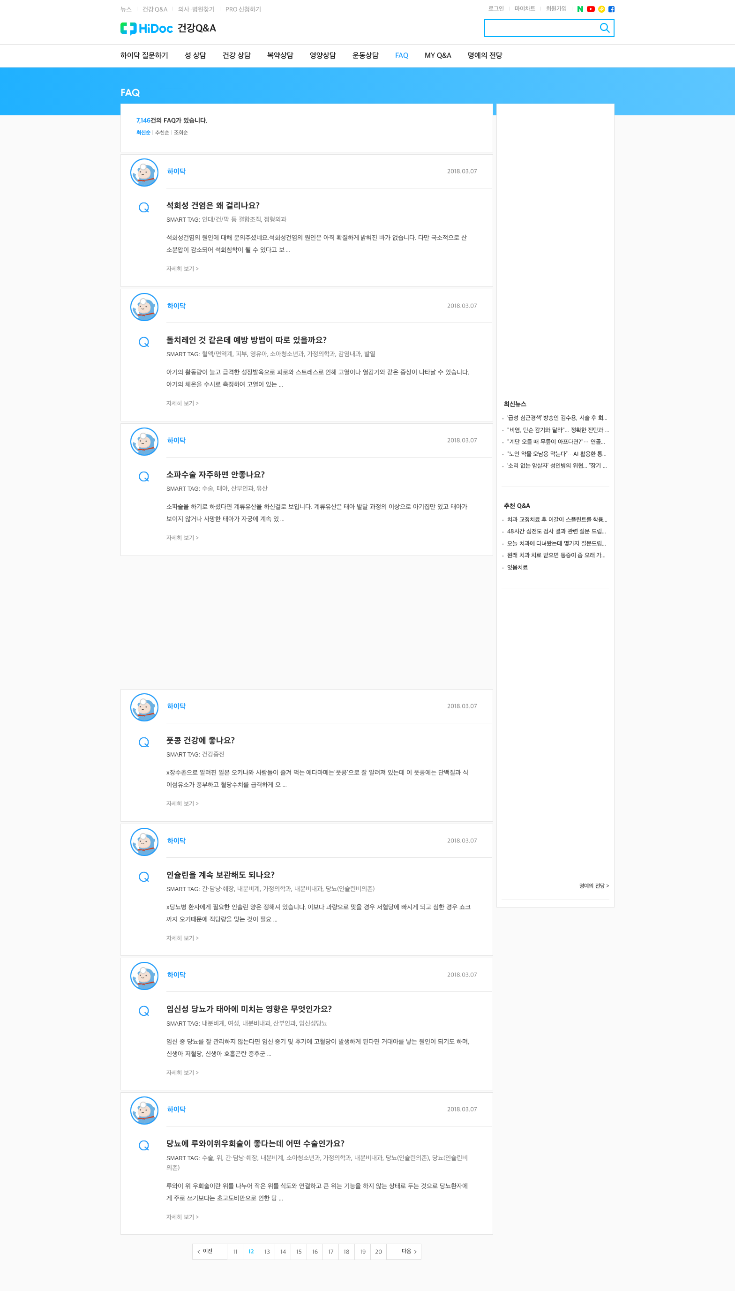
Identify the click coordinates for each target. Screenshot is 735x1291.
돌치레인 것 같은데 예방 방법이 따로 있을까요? (246, 340)
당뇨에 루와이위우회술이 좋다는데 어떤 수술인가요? (255, 1144)
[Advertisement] (306, 623)
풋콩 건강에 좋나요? (200, 741)
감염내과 (349, 354)
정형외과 (275, 220)
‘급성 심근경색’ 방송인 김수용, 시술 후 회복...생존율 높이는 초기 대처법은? (558, 418)
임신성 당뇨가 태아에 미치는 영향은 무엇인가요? (249, 1009)
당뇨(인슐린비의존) (350, 889)
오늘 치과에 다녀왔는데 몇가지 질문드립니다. (558, 544)
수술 (207, 489)
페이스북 (611, 9)
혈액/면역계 (217, 354)
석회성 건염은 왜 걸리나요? (213, 206)
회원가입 (556, 9)
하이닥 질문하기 (144, 56)
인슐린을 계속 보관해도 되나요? (220, 875)
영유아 (258, 354)
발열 (369, 354)
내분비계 (248, 889)
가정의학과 (321, 354)
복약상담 (280, 56)
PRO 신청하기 (243, 10)
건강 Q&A (154, 10)
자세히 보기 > (182, 269)
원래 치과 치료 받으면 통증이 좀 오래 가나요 (558, 555)
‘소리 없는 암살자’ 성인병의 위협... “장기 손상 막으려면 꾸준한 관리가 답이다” (558, 466)
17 (330, 1252)
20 (378, 1252)
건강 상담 (237, 56)
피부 (241, 354)
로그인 (496, 9)
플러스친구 (601, 9)
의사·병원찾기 (196, 10)
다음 (406, 1251)
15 (299, 1252)
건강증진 (213, 754)
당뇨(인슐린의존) (407, 1158)
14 (283, 1252)
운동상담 (365, 56)
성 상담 (195, 56)
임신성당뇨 (313, 1024)
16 (315, 1252)
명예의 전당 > (594, 886)
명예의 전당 (485, 56)
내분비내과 (308, 889)
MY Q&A (438, 56)
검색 (605, 28)
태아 (222, 489)
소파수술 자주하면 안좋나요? (215, 475)
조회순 (181, 132)
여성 (233, 1024)
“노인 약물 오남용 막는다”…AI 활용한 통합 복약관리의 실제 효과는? (558, 454)
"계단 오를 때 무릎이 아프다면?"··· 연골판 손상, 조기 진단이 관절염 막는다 (558, 442)
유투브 (591, 9)
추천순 (162, 132)
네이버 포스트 (581, 9)
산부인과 (242, 489)
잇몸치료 (517, 567)
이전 (207, 1251)
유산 (262, 489)
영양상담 (323, 56)
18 (347, 1252)
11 (235, 1252)
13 (267, 1252)
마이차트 (525, 9)
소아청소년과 (287, 354)
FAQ (401, 56)
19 (363, 1252)
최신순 (143, 132)
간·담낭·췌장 (218, 889)
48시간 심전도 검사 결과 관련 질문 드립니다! (558, 531)
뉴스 (126, 10)
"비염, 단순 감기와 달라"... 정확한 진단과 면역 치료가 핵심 (558, 430)
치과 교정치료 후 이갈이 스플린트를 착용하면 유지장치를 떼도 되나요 (558, 520)
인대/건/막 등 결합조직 (231, 220)
